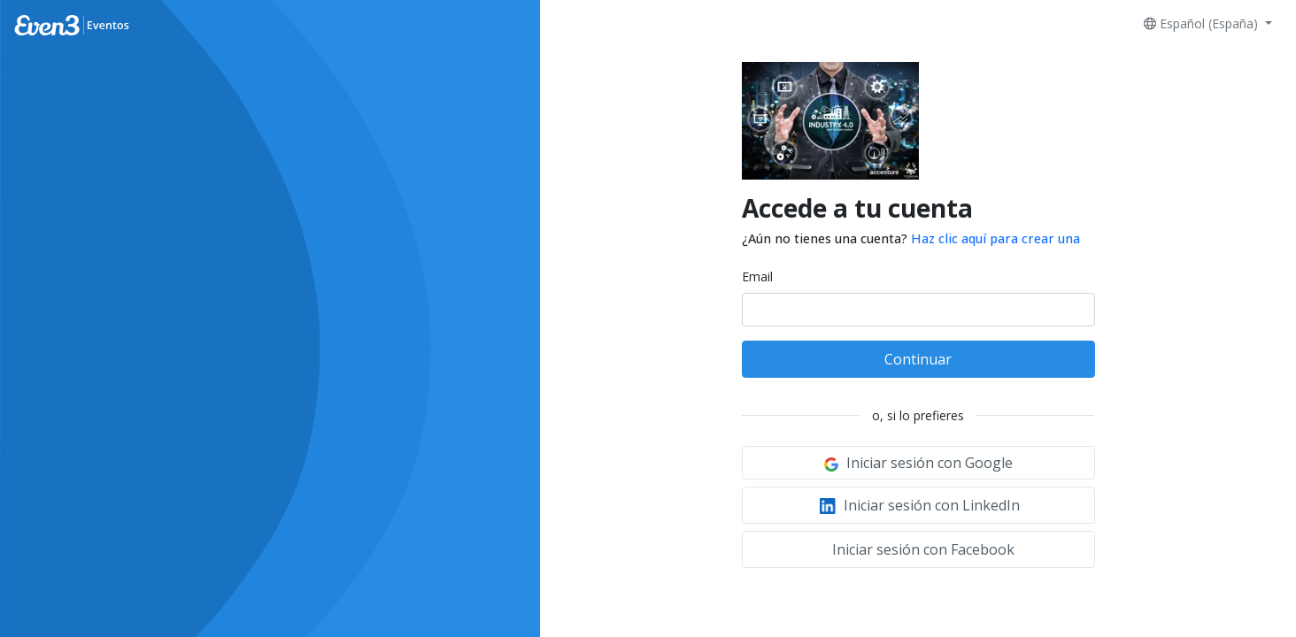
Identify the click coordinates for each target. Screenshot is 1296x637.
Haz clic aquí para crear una (995, 238)
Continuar (918, 359)
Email (757, 276)
